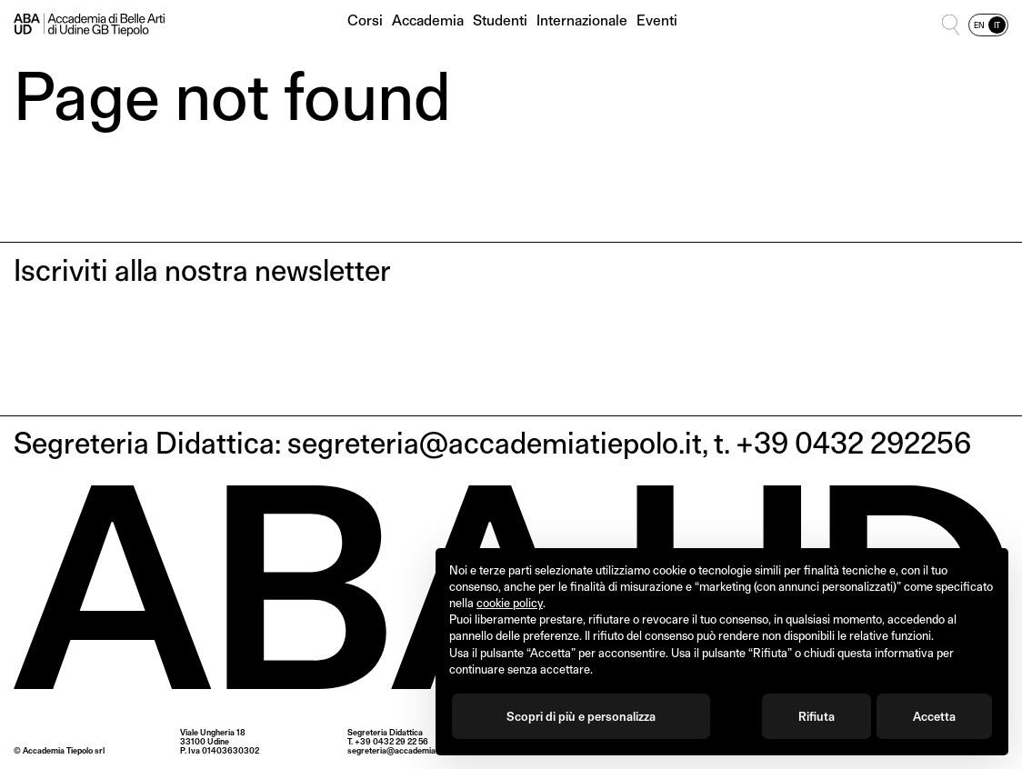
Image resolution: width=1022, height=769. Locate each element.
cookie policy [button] (509, 602)
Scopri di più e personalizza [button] (581, 716)
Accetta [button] (934, 716)
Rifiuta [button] (816, 716)
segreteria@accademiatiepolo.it (406, 750)
